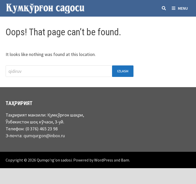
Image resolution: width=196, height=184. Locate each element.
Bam (125, 160)
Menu (180, 8)
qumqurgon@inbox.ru (44, 136)
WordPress (103, 160)
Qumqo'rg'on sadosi (54, 160)
